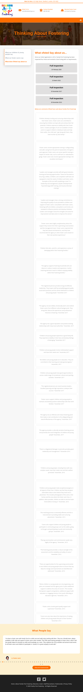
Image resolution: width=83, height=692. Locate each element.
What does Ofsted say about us (16, 61)
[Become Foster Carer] (62, 10)
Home (13, 684)
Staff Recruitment (49, 684)
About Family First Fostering (24, 684)
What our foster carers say (14, 58)
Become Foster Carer (70, 9)
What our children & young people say (14, 53)
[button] (80, 20)
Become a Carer (38, 684)
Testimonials (59, 684)
